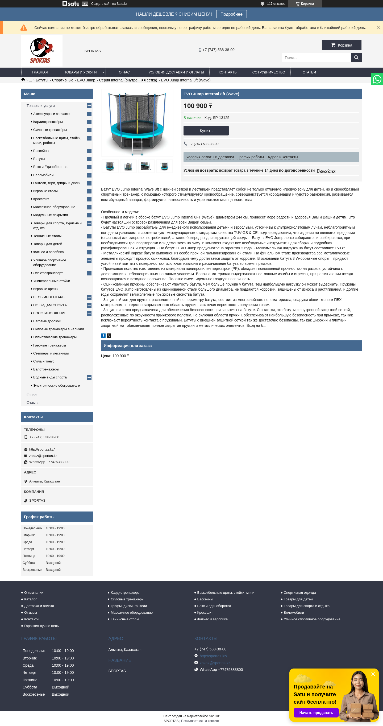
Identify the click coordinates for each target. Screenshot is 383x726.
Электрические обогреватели (56, 385)
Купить (206, 130)
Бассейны (41, 151)
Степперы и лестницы (51, 353)
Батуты (42, 80)
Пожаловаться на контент (200, 721)
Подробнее (231, 14)
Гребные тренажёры (49, 345)
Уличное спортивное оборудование (312, 619)
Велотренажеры (46, 369)
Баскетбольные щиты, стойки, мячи (225, 593)
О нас (124, 72)
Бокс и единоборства (214, 606)
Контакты (228, 72)
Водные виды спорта (50, 377)
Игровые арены (45, 289)
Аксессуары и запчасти (51, 114)
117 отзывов (276, 4)
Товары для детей (47, 244)
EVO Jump (86, 80)
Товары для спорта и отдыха (307, 606)
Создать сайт (101, 4)
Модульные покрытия (50, 215)
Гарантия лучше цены (41, 626)
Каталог (30, 599)
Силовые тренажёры (50, 130)
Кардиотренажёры (48, 122)
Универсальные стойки (51, 281)
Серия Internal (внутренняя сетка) (128, 80)
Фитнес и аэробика (48, 252)
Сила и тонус (43, 361)
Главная (40, 72)
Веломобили (43, 175)
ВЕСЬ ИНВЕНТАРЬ (49, 297)
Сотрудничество (268, 72)
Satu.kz (214, 716)
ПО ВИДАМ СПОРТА (50, 305)
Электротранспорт (48, 273)
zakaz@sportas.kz (43, 456)
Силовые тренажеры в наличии (58, 329)
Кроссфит (41, 199)
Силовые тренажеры (127, 599)
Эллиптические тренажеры (55, 337)
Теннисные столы (47, 236)
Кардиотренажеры (125, 593)
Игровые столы (45, 191)
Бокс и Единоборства (50, 167)
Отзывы (33, 403)
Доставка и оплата (39, 606)
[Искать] (356, 57)
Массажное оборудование (54, 207)
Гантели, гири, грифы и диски (56, 183)
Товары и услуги (80, 72)
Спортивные (62, 80)
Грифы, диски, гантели (129, 606)
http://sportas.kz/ (42, 449)
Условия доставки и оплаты (176, 72)
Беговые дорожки (47, 321)
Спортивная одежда (300, 593)
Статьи (309, 72)
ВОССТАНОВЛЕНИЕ (50, 313)
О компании (33, 593)
